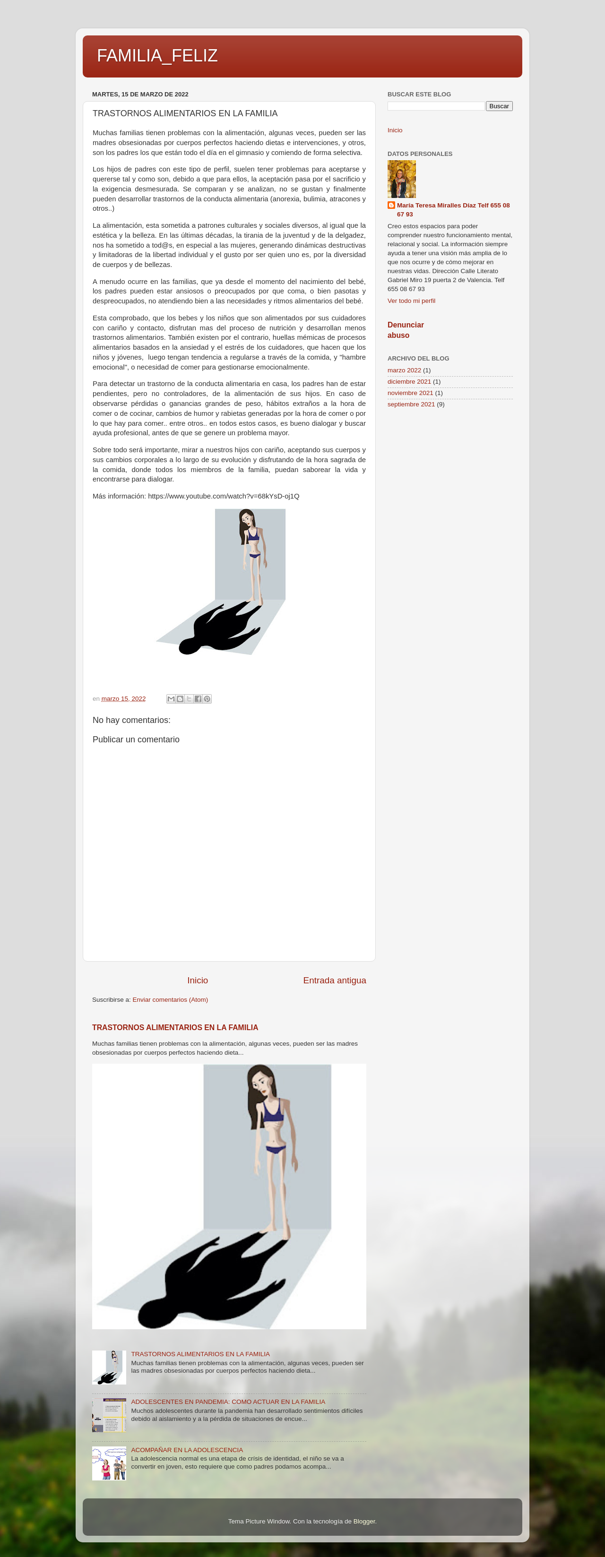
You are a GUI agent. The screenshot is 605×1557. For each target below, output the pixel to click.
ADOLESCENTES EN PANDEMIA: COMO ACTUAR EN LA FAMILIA (228, 1401)
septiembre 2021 (411, 404)
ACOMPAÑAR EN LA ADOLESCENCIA (187, 1450)
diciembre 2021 (409, 381)
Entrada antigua (334, 980)
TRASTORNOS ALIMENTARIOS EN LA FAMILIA (175, 1028)
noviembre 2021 (410, 392)
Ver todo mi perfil (411, 300)
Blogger (364, 1521)
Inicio (197, 980)
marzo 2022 (404, 370)
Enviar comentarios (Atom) (170, 999)
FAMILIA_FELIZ (157, 55)
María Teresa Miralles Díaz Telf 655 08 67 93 (453, 210)
